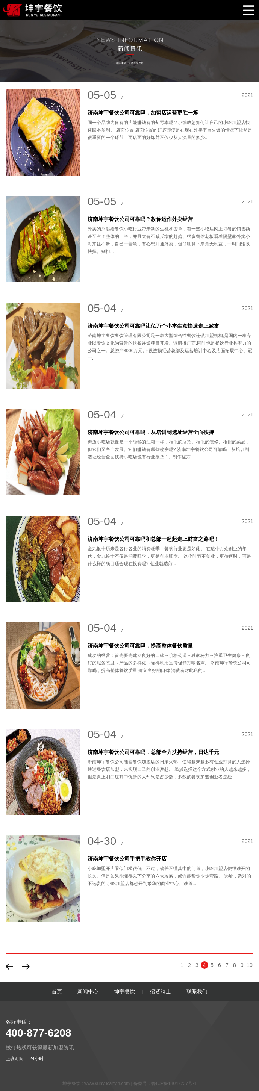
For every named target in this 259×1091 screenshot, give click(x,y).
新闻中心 (87, 991)
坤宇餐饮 (124, 991)
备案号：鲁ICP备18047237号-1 (165, 1083)
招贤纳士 (160, 991)
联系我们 (197, 991)
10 (250, 965)
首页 (56, 991)
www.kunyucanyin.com (107, 1083)
